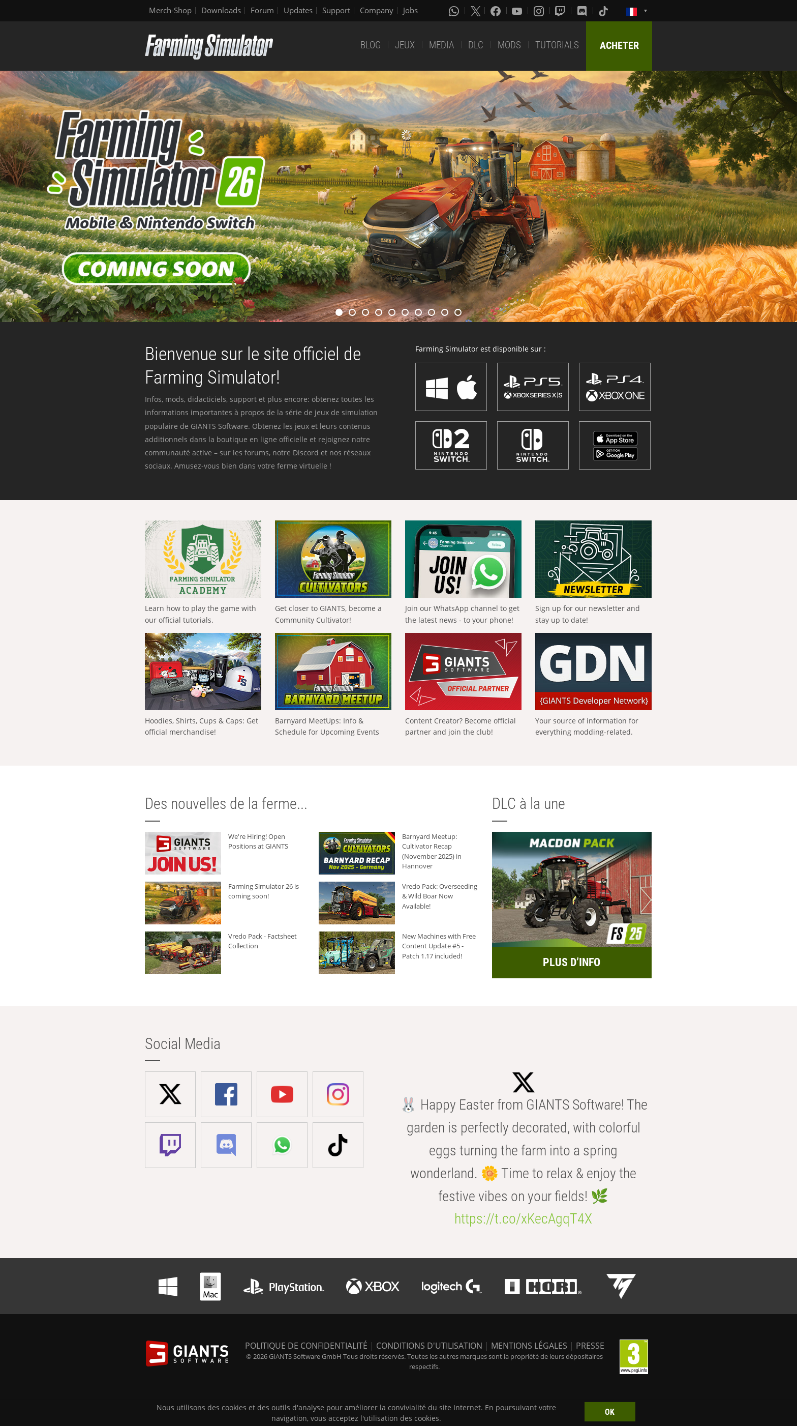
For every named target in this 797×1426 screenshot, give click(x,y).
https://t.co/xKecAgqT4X (523, 1218)
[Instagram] (540, 10)
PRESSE (590, 1345)
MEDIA (441, 45)
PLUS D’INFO (571, 962)
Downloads (221, 10)
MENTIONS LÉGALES (529, 1345)
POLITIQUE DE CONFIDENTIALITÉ (306, 1345)
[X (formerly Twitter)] (476, 10)
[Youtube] (518, 10)
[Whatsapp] (455, 10)
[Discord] (583, 10)
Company (376, 10)
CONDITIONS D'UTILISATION (429, 1345)
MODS (509, 45)
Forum (262, 10)
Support (336, 10)
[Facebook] (497, 10)
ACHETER (619, 45)
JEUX (405, 45)
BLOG (370, 45)
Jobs (410, 10)
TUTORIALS (557, 45)
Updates (298, 10)
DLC (475, 45)
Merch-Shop (170, 10)
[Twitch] (561, 10)
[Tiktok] (604, 10)
